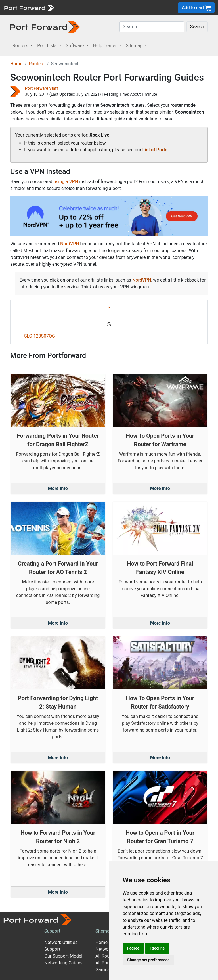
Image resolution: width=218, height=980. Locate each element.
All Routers (106, 956)
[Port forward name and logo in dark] (45, 26)
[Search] (151, 26)
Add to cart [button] (196, 8)
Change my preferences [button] (148, 960)
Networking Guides (63, 963)
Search (197, 26)
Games (102, 969)
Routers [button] (20, 45)
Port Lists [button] (47, 45)
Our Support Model (63, 956)
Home (16, 63)
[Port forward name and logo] (28, 7)
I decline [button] (157, 948)
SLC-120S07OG (39, 336)
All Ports (104, 963)
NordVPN (69, 243)
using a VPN (65, 181)
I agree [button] (133, 948)
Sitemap (103, 931)
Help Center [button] (105, 45)
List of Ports (154, 149)
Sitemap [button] (135, 45)
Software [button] (75, 45)
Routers (37, 63)
